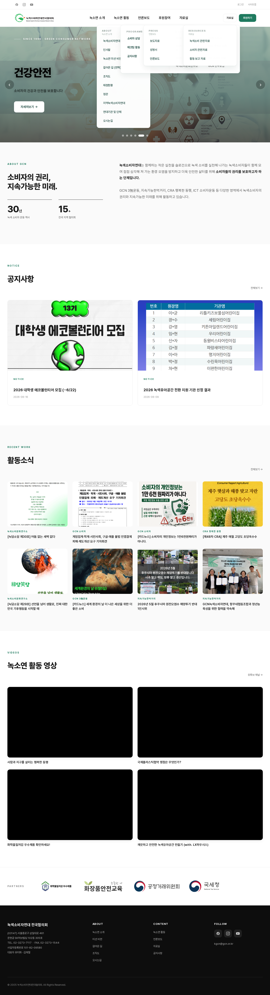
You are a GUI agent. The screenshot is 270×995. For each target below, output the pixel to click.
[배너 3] (131, 136)
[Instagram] (24, 4)
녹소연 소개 (97, 18)
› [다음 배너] (260, 84)
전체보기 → (257, 288)
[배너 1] (123, 136)
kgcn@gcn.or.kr (223, 943)
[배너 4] (135, 136)
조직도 (95, 953)
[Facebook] (17, 4)
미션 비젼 (97, 939)
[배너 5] (141, 136)
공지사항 (157, 953)
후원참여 (164, 18)
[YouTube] (32, 4)
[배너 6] (147, 136)
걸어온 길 (97, 946)
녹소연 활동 (121, 18)
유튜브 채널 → (255, 674)
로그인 (240, 4)
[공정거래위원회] (156, 886)
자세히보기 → (29, 107)
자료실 (183, 18)
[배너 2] (127, 136)
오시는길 (97, 960)
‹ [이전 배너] (9, 84)
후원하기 (247, 17)
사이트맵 (252, 4)
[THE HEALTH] (57, 886)
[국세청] (204, 886)
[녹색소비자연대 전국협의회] (34, 18)
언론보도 (144, 18)
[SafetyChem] (103, 886)
